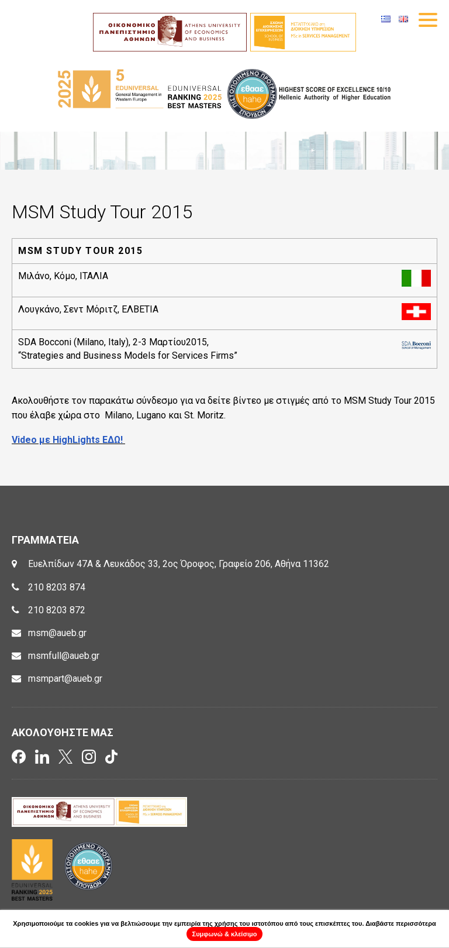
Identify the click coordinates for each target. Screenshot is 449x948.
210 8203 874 (56, 587)
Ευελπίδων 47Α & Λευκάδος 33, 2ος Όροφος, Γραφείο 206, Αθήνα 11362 (178, 563)
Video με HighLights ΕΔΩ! (68, 439)
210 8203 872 (56, 610)
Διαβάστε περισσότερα (400, 923)
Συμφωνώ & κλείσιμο (224, 933)
